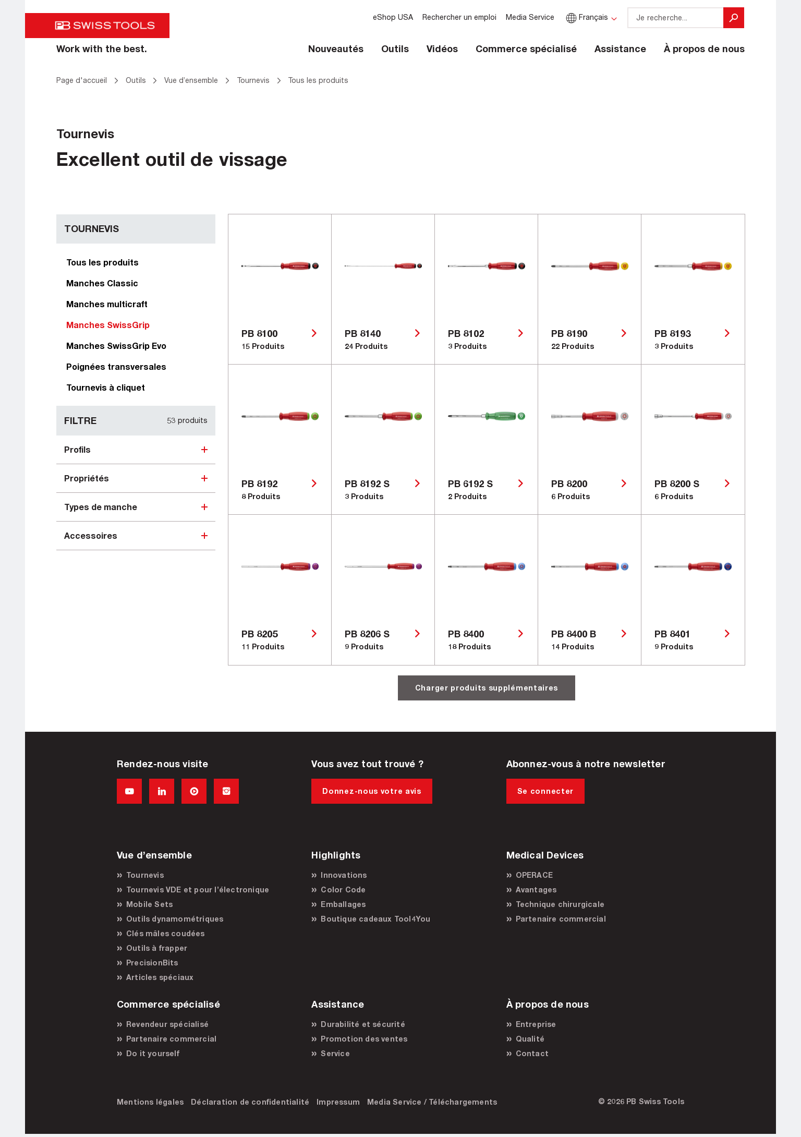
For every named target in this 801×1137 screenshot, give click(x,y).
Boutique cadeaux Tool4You (375, 918)
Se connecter (545, 791)
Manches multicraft (107, 304)
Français (586, 17)
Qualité (530, 1038)
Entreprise (536, 1024)
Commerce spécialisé (526, 48)
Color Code (343, 889)
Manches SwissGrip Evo (116, 345)
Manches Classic (102, 283)
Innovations (344, 874)
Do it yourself (152, 1053)
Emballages (343, 904)
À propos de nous (704, 48)
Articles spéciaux (159, 977)
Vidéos (442, 48)
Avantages (536, 889)
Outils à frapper (156, 948)
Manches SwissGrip (108, 325)
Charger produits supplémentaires (486, 687)
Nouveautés (335, 48)
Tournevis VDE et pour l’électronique (197, 889)
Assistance (620, 48)
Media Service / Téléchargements (432, 1101)
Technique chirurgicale (560, 904)
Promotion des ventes (364, 1038)
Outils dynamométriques (174, 918)
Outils (395, 48)
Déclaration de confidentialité (250, 1101)
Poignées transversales (116, 366)
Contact (532, 1053)
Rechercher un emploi (459, 17)
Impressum (338, 1101)
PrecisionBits (152, 962)
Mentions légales (150, 1101)
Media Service (530, 17)
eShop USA (393, 17)
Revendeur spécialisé (167, 1024)
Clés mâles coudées (165, 933)
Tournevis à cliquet (105, 387)
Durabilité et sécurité (363, 1024)
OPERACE (534, 874)
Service (335, 1053)
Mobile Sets (149, 904)
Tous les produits (102, 262)
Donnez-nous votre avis (371, 791)
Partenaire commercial (561, 918)
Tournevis (145, 874)
